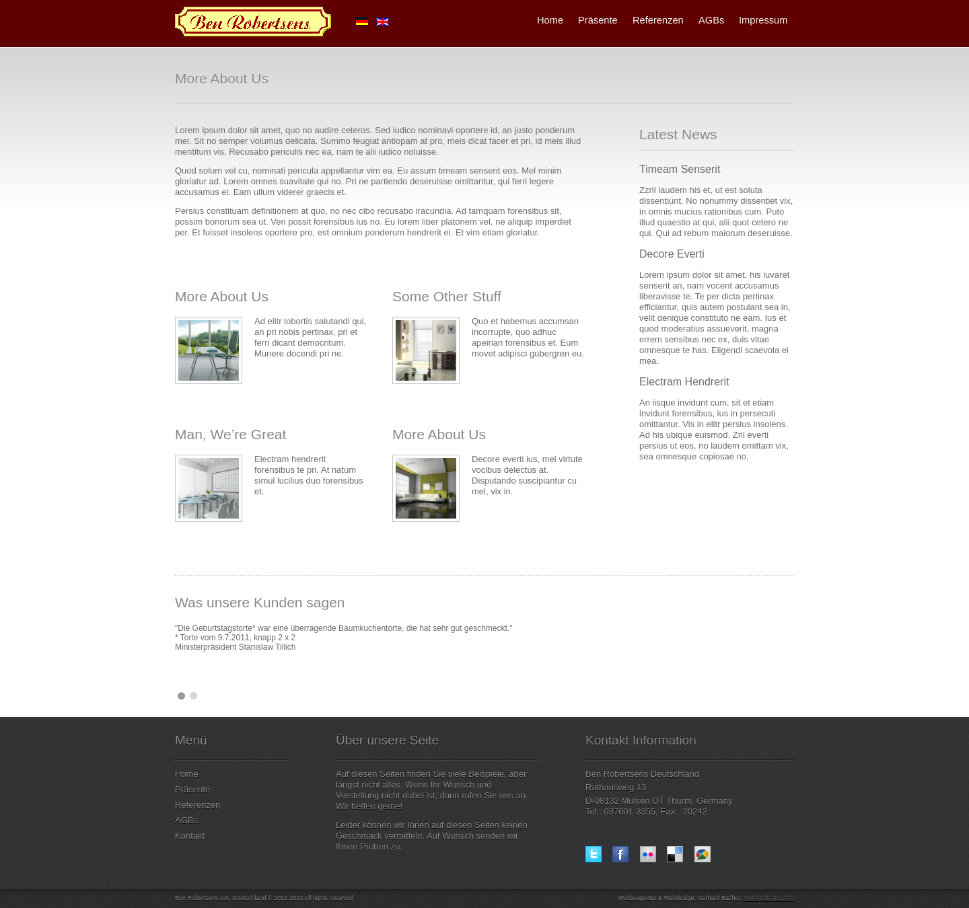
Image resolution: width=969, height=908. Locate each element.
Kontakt (190, 836)
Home (550, 20)
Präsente (598, 20)
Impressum (763, 20)
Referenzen (658, 20)
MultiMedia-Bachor (769, 898)
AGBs (711, 20)
